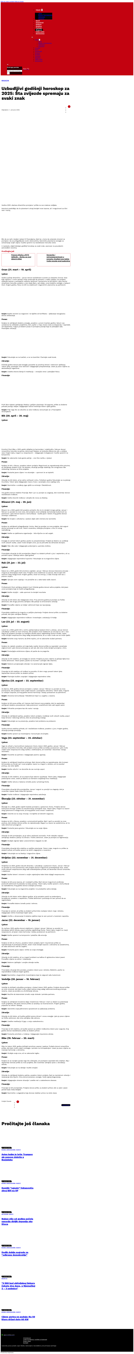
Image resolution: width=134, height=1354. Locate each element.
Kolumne (41, 18)
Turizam (39, 28)
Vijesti (38, 10)
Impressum (27, 1338)
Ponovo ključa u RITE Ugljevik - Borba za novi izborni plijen (21, 257)
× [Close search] (8, 73)
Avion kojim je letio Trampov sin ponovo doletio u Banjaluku (17, 1157)
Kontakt (25, 1343)
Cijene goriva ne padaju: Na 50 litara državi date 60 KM (18, 1318)
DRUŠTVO (4, 1278)
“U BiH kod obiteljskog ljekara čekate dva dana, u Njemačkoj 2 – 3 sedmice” (18, 1286)
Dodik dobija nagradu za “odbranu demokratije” (15, 1253)
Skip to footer (19, 1)
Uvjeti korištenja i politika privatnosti (35, 1339)
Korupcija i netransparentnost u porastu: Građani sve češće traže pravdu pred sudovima (58, 258)
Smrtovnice (40, 33)
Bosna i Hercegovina (45, 15)
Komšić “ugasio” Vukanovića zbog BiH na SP (17, 1189)
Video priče (40, 32)
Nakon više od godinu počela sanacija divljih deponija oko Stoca (17, 1221)
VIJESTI (18, 1149)
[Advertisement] (36, 191)
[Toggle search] (7, 64)
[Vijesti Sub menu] (42, 10)
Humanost (40, 22)
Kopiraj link (66, 1105)
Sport (38, 21)
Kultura (38, 24)
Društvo (39, 26)
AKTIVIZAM (5, 1214)
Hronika (37, 48)
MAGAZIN (5, 80)
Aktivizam (41, 17)
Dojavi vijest (27, 1341)
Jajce (40, 41)
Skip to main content (7, 1)
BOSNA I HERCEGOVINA (8, 1149)
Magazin (39, 30)
